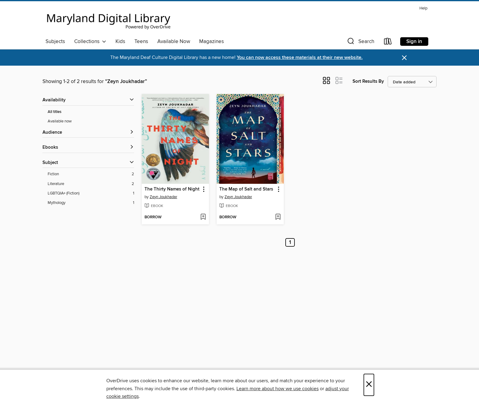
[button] (360, 43)
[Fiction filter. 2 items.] (91, 174)
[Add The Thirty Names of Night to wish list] (203, 217)
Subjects (55, 41)
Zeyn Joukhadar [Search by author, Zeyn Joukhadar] (163, 196)
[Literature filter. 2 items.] (91, 184)
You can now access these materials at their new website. (300, 57)
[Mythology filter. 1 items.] (91, 203)
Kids (120, 41)
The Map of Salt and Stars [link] (246, 189)
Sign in (414, 41)
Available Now (173, 41)
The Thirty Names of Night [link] (171, 189)
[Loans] (388, 43)
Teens (141, 41)
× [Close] (369, 385)
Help (423, 8)
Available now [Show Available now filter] (60, 121)
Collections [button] (90, 41)
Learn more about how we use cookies (277, 389)
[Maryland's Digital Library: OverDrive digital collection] (109, 19)
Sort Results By (368, 81)
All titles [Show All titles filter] (54, 111)
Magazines (211, 41)
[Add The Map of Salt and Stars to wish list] (278, 217)
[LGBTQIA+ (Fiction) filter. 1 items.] (91, 193)
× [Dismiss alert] (404, 58)
